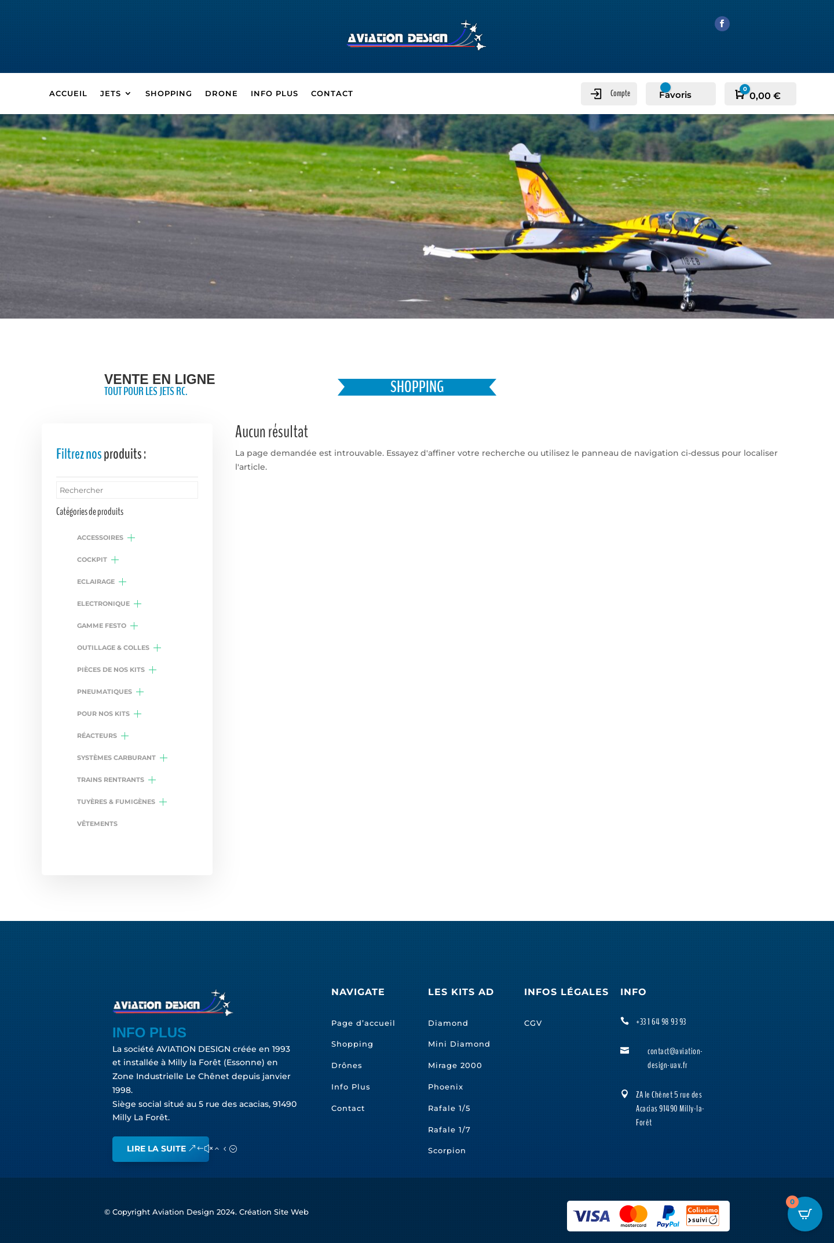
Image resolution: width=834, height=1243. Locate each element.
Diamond (448, 1022)
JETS (110, 93)
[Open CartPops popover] (805, 1214)
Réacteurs (97, 736)
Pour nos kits (103, 714)
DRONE (221, 93)
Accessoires (100, 537)
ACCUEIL (68, 93)
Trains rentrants (110, 780)
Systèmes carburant (116, 758)
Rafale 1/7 (449, 1129)
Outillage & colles (113, 648)
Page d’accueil (363, 1022)
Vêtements (97, 824)
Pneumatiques (104, 692)
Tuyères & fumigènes (116, 802)
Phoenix (445, 1086)
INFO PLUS (274, 93)
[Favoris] (672, 95)
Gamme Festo (101, 626)
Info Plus (351, 1086)
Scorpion (447, 1150)
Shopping (352, 1043)
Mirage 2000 (455, 1065)
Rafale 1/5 (449, 1108)
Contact (348, 1108)
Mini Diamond (459, 1043)
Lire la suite (156, 1148)
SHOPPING (168, 93)
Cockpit (92, 559)
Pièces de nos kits (111, 670)
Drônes (347, 1065)
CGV (533, 1022)
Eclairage (96, 581)
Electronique (103, 603)
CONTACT (332, 93)
